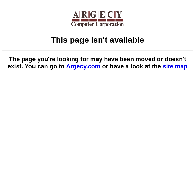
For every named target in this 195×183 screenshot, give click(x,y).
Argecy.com (83, 66)
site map (175, 66)
